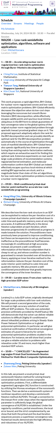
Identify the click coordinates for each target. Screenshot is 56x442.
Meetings (29, 23)
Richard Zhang (11, 201)
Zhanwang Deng (12, 363)
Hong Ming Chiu (12, 196)
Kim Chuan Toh (11, 91)
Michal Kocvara (16, 50)
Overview (6, 23)
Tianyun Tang (11, 85)
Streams (18, 23)
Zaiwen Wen (10, 366)
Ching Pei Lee (10, 74)
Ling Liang (9, 79)
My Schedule (7, 28)
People (40, 23)
